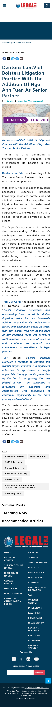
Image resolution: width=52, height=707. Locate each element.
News (7, 552)
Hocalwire (31, 698)
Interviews (35, 607)
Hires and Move (24, 42)
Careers (25, 691)
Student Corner (33, 601)
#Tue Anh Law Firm (14, 468)
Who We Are (13, 691)
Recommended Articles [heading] (22, 521)
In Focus (33, 567)
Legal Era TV (36, 622)
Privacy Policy (29, 693)
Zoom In (33, 557)
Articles (33, 552)
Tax (30, 595)
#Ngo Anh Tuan (38, 456)
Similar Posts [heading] (13, 505)
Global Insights (8, 42)
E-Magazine (35, 617)
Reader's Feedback (34, 629)
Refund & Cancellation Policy (12, 601)
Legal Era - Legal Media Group (37, 688)
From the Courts (10, 559)
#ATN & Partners (13, 462)
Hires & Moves (13, 593)
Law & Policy (36, 572)
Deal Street (11, 588)
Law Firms (34, 612)
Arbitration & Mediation (37, 588)
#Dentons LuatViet (14, 456)
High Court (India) (11, 574)
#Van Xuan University (16, 473)
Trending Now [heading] (14, 513)
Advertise (34, 640)
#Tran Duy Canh (13, 493)
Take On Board (37, 562)
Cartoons (34, 635)
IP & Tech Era (36, 577)
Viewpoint (34, 582)
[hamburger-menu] (4, 5)
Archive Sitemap (33, 647)
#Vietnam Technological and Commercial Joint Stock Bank (20, 486)
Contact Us (13, 693)
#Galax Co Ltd (12, 479)
